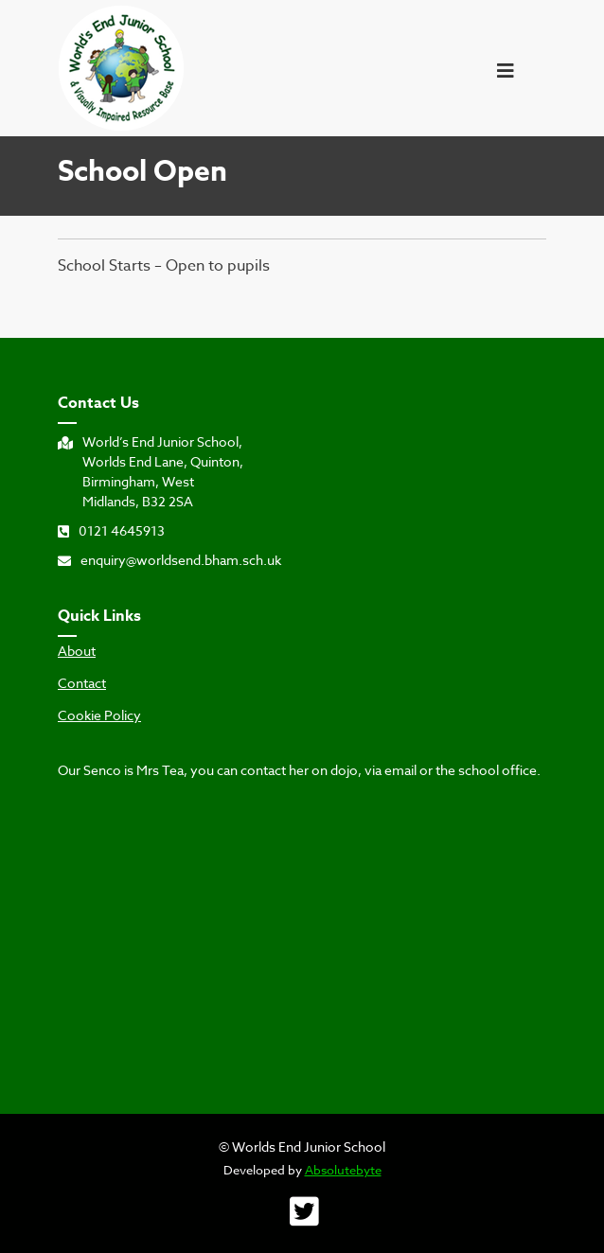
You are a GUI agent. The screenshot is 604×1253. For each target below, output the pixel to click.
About (77, 651)
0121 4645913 (111, 530)
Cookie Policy (99, 715)
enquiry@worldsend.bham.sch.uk (169, 560)
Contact (82, 683)
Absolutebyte (343, 1169)
